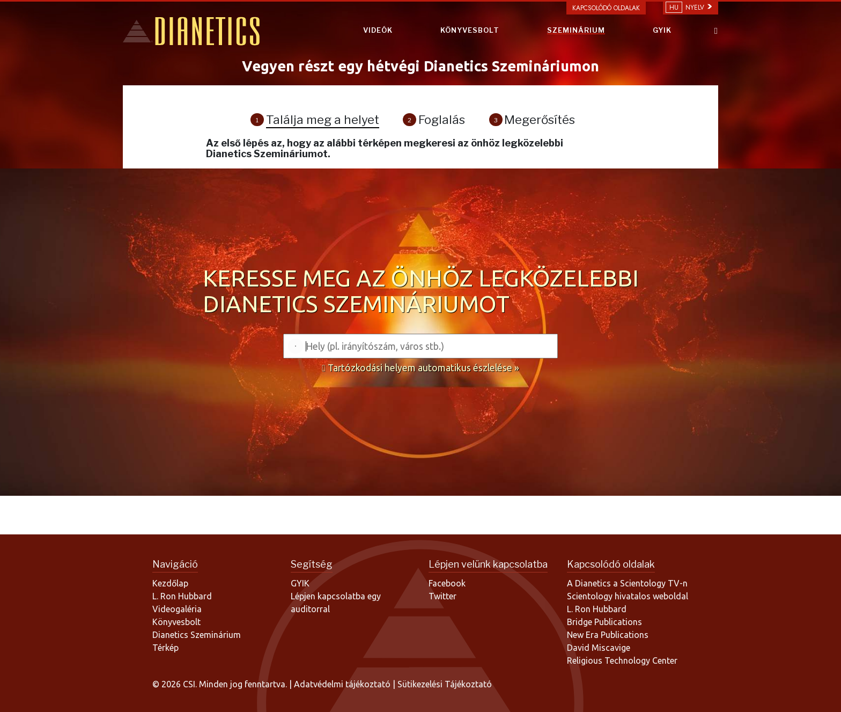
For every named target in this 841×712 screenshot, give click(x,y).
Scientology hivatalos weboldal (627, 596)
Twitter (442, 596)
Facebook (447, 583)
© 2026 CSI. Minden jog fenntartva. (219, 684)
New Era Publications (607, 635)
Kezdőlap (170, 583)
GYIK (662, 30)
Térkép (165, 647)
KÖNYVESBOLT (469, 30)
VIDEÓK (378, 30)
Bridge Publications (604, 622)
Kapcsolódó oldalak (606, 8)
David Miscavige (598, 647)
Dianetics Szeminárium (196, 635)
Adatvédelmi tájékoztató (343, 684)
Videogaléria (177, 609)
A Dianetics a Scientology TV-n (627, 583)
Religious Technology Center (622, 660)
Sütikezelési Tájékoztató (444, 684)
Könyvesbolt (176, 622)
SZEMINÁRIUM (576, 30)
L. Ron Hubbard (182, 596)
